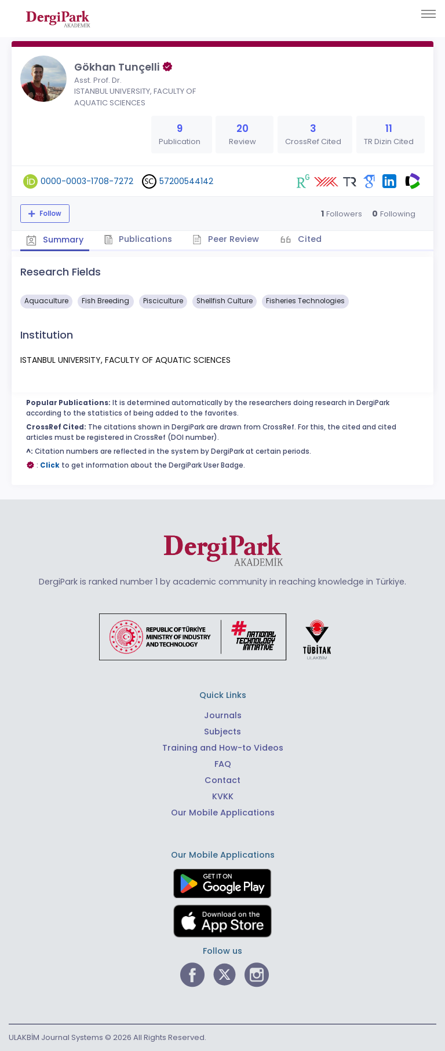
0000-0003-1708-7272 (87, 181)
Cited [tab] (309, 239)
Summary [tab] (54, 239)
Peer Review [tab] (225, 239)
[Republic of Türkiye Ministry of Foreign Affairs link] (222, 636)
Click (50, 465)
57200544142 (186, 181)
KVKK (223, 796)
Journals (223, 715)
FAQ (222, 764)
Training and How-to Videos (222, 748)
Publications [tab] (138, 239)
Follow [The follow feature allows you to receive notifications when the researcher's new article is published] (49, 213)
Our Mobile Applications (223, 812)
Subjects (222, 731)
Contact (222, 780)
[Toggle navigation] (428, 14)
